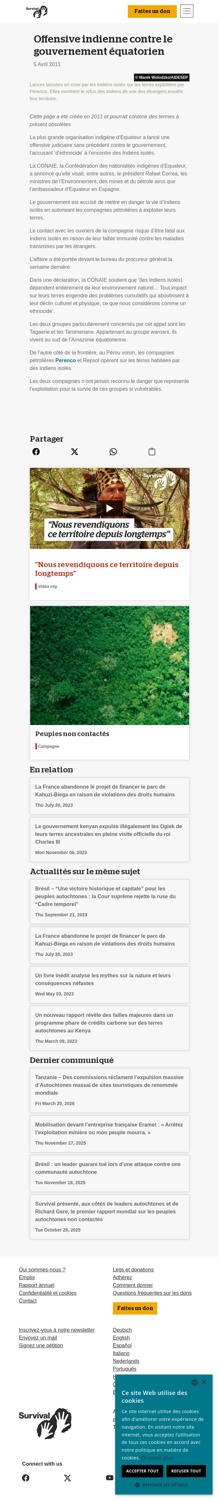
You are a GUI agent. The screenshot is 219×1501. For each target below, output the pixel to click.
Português (125, 1368)
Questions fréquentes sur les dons (152, 1292)
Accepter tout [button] (142, 1471)
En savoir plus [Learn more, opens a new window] (157, 1458)
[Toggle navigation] (186, 11)
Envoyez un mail (38, 1337)
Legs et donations (133, 1269)
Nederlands (126, 1360)
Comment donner (133, 1284)
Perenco (65, 360)
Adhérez (122, 1277)
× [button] (203, 1382)
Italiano (121, 1352)
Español (122, 1345)
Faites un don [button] (152, 11)
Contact (28, 1300)
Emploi (27, 1277)
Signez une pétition (41, 1345)
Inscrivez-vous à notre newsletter (57, 1329)
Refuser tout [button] (186, 1471)
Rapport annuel (36, 1284)
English (121, 1337)
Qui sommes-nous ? (42, 1269)
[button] (164, 1485)
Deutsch (122, 1329)
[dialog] (164, 1435)
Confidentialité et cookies (48, 1292)
